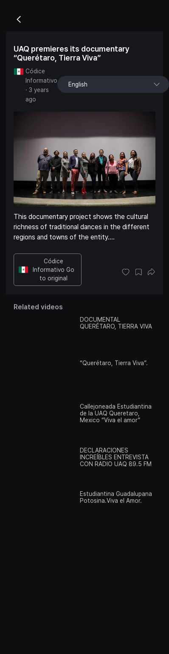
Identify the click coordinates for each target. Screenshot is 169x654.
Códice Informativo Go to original (46, 270)
